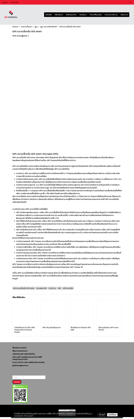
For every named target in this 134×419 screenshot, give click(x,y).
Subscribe (17, 382)
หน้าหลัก (49, 14)
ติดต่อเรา (83, 14)
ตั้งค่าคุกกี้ (102, 415)
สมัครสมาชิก (14, 2)
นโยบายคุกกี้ (29, 416)
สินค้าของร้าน (71, 14)
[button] (131, 14)
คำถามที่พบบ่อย (96, 14)
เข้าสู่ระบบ (5, 2)
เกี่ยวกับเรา (59, 14)
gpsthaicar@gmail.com (20, 365)
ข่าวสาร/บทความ (111, 14)
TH (129, 2)
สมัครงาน (124, 14)
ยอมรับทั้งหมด (112, 415)
